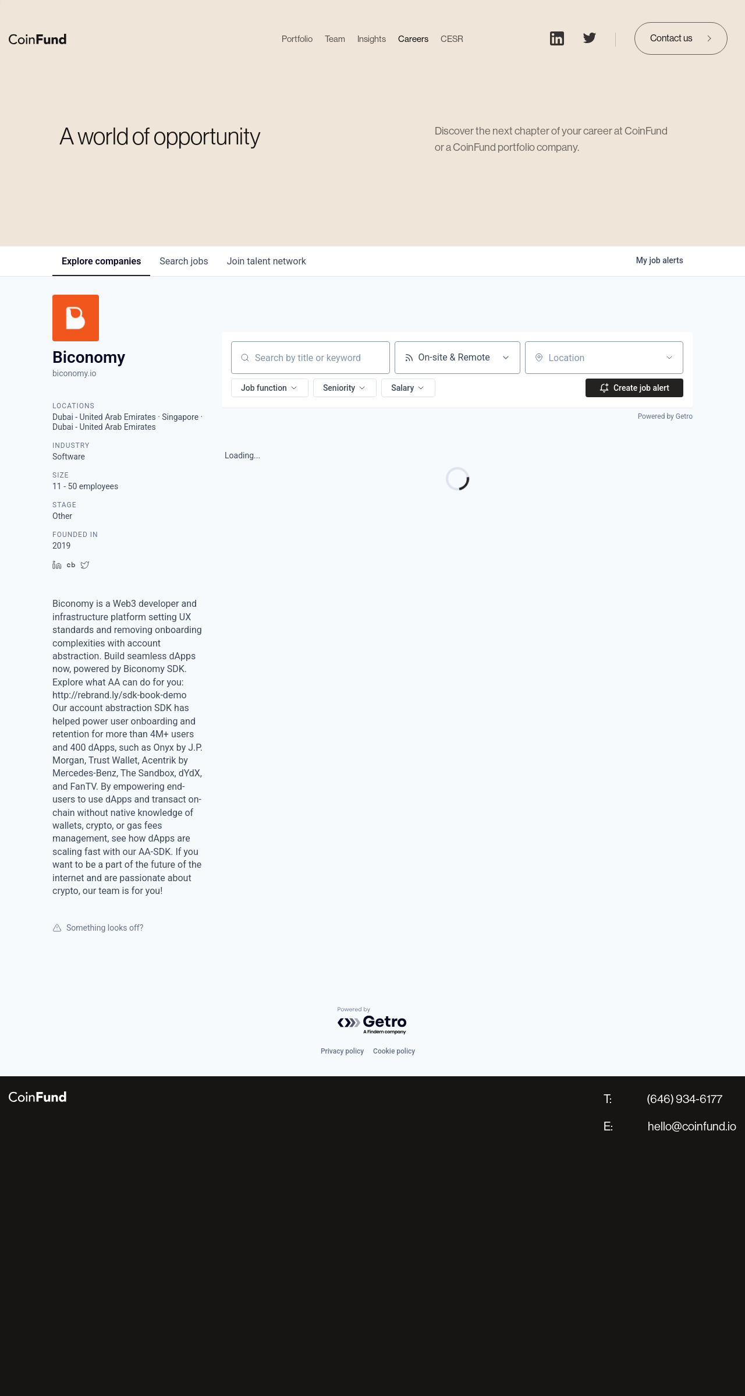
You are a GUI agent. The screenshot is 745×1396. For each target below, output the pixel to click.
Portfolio (297, 39)
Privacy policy (342, 1051)
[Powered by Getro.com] (372, 1021)
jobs (183, 261)
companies (101, 261)
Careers (413, 39)
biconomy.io (74, 373)
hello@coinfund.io (692, 1126)
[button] (269, 388)
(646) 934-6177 (684, 1099)
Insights (371, 39)
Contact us (671, 38)
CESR (452, 39)
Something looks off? (97, 927)
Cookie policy (394, 1051)
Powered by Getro (665, 416)
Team (335, 39)
